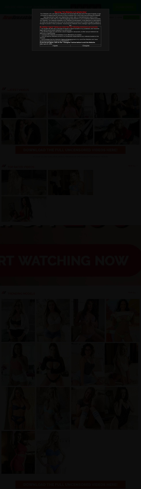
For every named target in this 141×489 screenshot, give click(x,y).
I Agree (55, 46)
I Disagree (85, 46)
